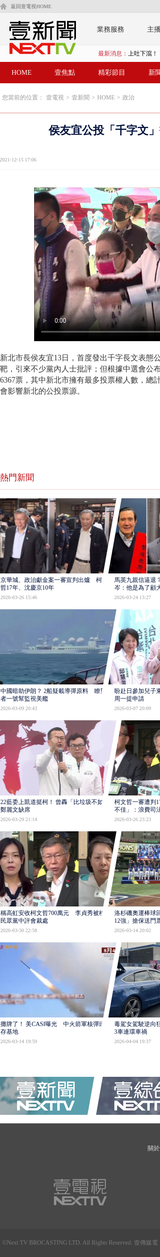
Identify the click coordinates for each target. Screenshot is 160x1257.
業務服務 (110, 29)
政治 (128, 97)
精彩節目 (111, 72)
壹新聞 (81, 97)
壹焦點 (65, 72)
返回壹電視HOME (31, 6)
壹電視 (55, 97)
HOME (22, 72)
